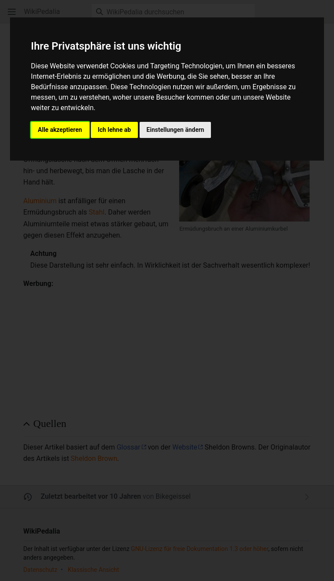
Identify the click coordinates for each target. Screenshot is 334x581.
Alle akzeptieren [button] (60, 129)
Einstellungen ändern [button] (175, 129)
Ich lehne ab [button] (114, 129)
